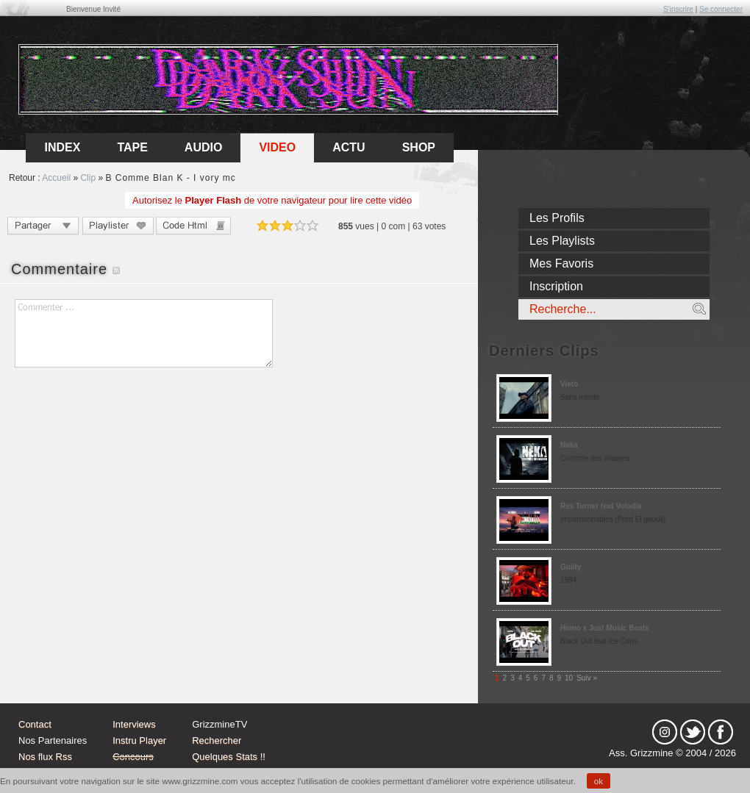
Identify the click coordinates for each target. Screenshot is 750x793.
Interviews (134, 724)
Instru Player (139, 740)
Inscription (556, 286)
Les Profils (557, 218)
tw (692, 732)
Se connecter (721, 9)
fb (720, 732)
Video (277, 147)
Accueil (56, 178)
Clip (88, 178)
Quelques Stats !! (228, 756)
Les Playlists (562, 240)
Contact (34, 724)
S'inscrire (678, 9)
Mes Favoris (561, 263)
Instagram (664, 732)
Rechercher (216, 740)
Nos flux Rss (45, 756)
